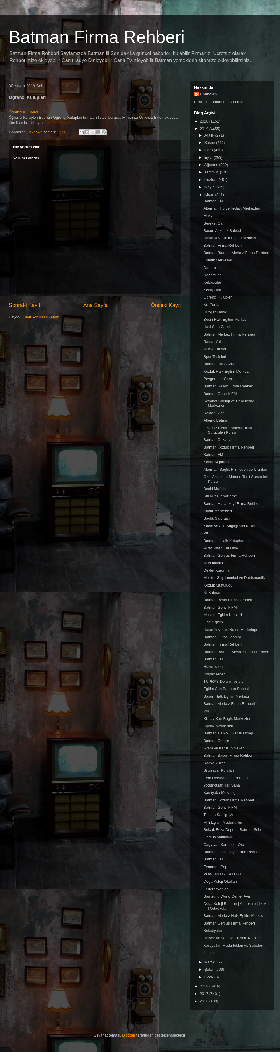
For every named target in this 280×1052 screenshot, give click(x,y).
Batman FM (213, 201)
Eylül (209, 157)
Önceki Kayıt (166, 305)
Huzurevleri (213, 666)
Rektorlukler (213, 413)
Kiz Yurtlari (212, 304)
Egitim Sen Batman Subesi (226, 689)
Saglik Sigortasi (216, 518)
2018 (204, 986)
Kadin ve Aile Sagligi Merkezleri (229, 526)
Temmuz (212, 172)
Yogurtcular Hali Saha (221, 785)
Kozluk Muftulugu (217, 585)
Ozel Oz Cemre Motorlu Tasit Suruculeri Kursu (227, 430)
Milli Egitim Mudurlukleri (223, 822)
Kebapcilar (212, 282)
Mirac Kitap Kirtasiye (220, 548)
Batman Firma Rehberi (97, 37)
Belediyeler (212, 930)
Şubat (210, 969)
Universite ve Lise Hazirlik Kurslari (232, 938)
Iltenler (209, 953)
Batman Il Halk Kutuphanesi (226, 541)
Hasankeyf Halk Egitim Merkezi (229, 238)
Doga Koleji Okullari (220, 881)
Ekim (209, 150)
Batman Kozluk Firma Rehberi (228, 447)
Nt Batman (212, 592)
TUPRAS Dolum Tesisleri (224, 681)
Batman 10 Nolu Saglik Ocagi (228, 733)
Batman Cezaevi (217, 439)
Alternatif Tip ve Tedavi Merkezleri (231, 208)
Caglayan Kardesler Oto (223, 844)
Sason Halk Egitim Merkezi (226, 696)
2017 (204, 993)
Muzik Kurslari (215, 349)
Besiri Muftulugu (216, 489)
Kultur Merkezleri (217, 511)
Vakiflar (209, 711)
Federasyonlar (215, 889)
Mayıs (210, 187)
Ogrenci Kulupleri (217, 297)
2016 (204, 1001)
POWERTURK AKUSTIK (224, 874)
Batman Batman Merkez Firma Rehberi (236, 253)
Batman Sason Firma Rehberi (228, 386)
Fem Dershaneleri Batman (225, 778)
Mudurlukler (213, 563)
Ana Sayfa (95, 305)
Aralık (209, 135)
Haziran (211, 179)
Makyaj (209, 215)
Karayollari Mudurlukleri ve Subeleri (233, 945)
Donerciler (211, 267)
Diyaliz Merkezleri (218, 726)
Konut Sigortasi (216, 462)
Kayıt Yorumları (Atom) (41, 317)
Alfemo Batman (216, 420)
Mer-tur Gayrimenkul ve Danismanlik (234, 577)
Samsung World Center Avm (227, 896)
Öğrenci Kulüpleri (23, 112)
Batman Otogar (216, 741)
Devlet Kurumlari (217, 570)
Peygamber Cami (217, 379)
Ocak (209, 977)
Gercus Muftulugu (218, 837)
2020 (204, 121)
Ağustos (211, 165)
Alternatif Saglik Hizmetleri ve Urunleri (235, 469)
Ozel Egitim (213, 622)
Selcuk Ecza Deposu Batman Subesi (234, 829)
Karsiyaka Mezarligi (219, 792)
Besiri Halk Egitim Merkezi (225, 319)
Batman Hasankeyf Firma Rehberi (231, 503)
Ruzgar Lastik (214, 312)
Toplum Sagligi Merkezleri (224, 815)
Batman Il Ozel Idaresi (222, 637)
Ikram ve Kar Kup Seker (223, 748)
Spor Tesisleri (214, 356)
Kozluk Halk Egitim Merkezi (226, 371)
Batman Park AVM (218, 364)
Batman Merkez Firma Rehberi (229, 334)
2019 (204, 129)
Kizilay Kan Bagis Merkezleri (227, 718)
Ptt (205, 533)
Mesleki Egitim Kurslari (222, 615)
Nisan (209, 194)
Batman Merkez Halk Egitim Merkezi (234, 915)
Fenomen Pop (215, 867)
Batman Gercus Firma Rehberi (229, 555)
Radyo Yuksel (214, 341)
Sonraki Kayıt (24, 305)
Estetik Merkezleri (218, 260)
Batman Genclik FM (220, 394)
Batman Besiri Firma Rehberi (227, 600)
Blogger (128, 1035)
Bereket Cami (214, 223)
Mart (208, 962)
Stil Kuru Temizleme (220, 496)
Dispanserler (214, 674)
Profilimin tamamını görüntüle (218, 102)
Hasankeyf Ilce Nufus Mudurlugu (230, 629)
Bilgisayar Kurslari (218, 770)
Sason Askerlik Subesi (222, 230)
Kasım (210, 142)
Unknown (208, 94)
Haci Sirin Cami (216, 327)
